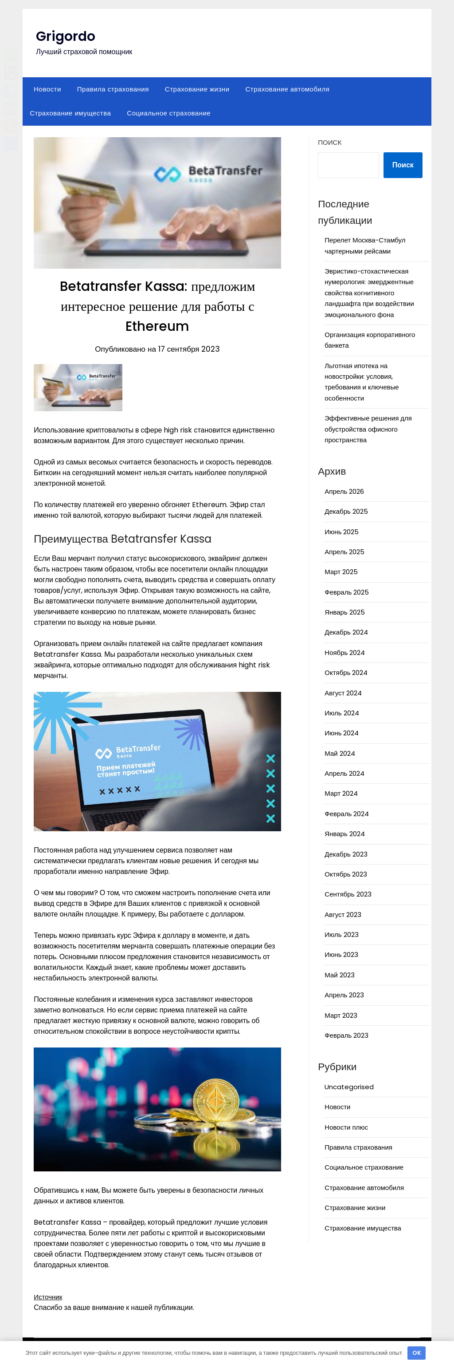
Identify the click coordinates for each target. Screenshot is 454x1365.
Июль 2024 (342, 713)
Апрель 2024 (344, 773)
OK (416, 1353)
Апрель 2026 (344, 491)
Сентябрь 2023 (348, 894)
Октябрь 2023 (346, 874)
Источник (49, 1297)
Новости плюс (346, 1127)
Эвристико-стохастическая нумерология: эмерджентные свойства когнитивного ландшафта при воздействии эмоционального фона (369, 292)
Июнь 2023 (341, 954)
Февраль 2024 (347, 813)
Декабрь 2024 (346, 632)
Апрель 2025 (344, 551)
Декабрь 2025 (346, 511)
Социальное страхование (169, 113)
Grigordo (65, 36)
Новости (47, 89)
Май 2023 (339, 975)
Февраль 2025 (347, 592)
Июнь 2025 (342, 531)
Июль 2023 (341, 934)
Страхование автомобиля (288, 89)
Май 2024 (340, 753)
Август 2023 (343, 914)
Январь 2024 (344, 833)
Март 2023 (341, 1015)
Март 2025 (341, 571)
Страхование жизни (197, 89)
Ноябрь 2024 (345, 652)
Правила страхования (113, 89)
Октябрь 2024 (346, 672)
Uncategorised (349, 1086)
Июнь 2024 (342, 733)
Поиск (329, 142)
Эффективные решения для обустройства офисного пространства (368, 428)
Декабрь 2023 (346, 854)
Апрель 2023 (344, 995)
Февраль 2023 (346, 1035)
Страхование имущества (70, 113)
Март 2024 (341, 793)
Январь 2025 (344, 612)
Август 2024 (343, 693)
